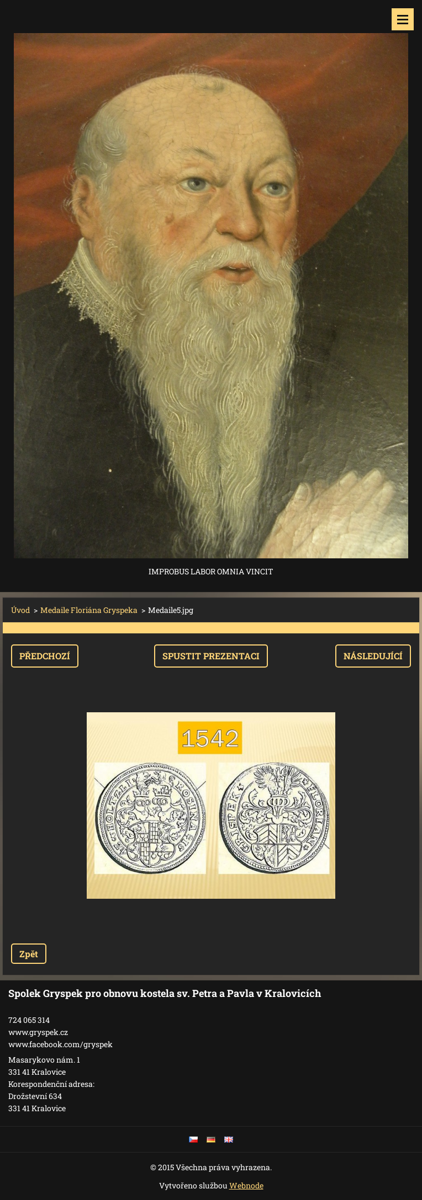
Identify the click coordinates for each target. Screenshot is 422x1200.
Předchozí (44, 656)
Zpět (28, 953)
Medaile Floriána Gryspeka (89, 610)
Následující (373, 656)
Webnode (246, 1185)
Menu (403, 19)
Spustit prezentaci (211, 656)
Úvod (20, 610)
